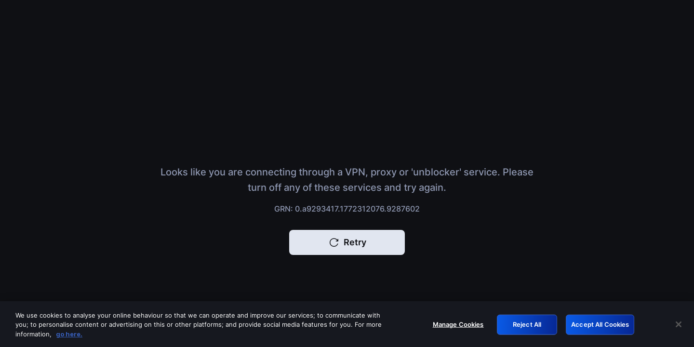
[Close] (678, 327)
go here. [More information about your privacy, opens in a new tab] (69, 336)
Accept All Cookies (600, 327)
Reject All (527, 327)
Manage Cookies (458, 327)
